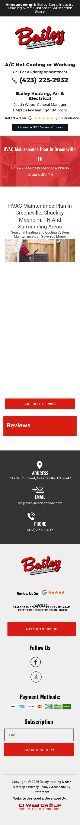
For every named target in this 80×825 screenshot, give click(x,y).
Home (16, 168)
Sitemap (19, 787)
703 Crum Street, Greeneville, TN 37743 (40, 478)
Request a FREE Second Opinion (40, 127)
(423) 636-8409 (40, 530)
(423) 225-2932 (44, 80)
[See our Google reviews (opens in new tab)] (51, 118)
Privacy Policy (38, 787)
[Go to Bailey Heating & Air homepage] (40, 37)
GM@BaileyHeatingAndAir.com (40, 110)
